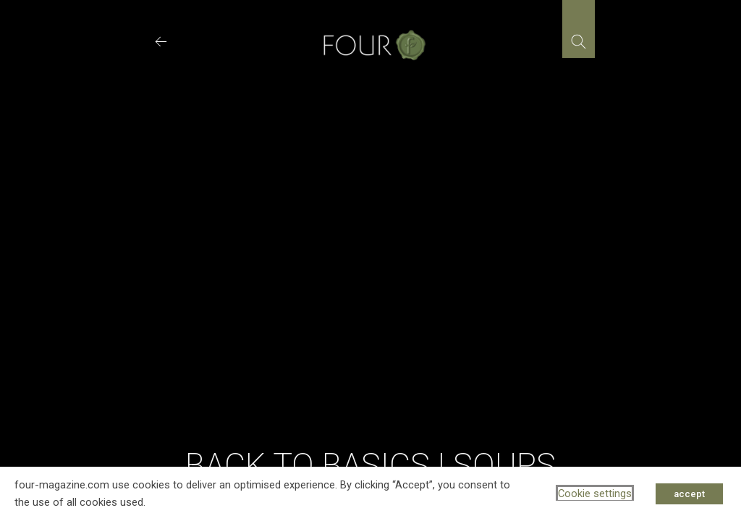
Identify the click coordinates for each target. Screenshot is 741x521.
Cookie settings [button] (595, 493)
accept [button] (689, 493)
